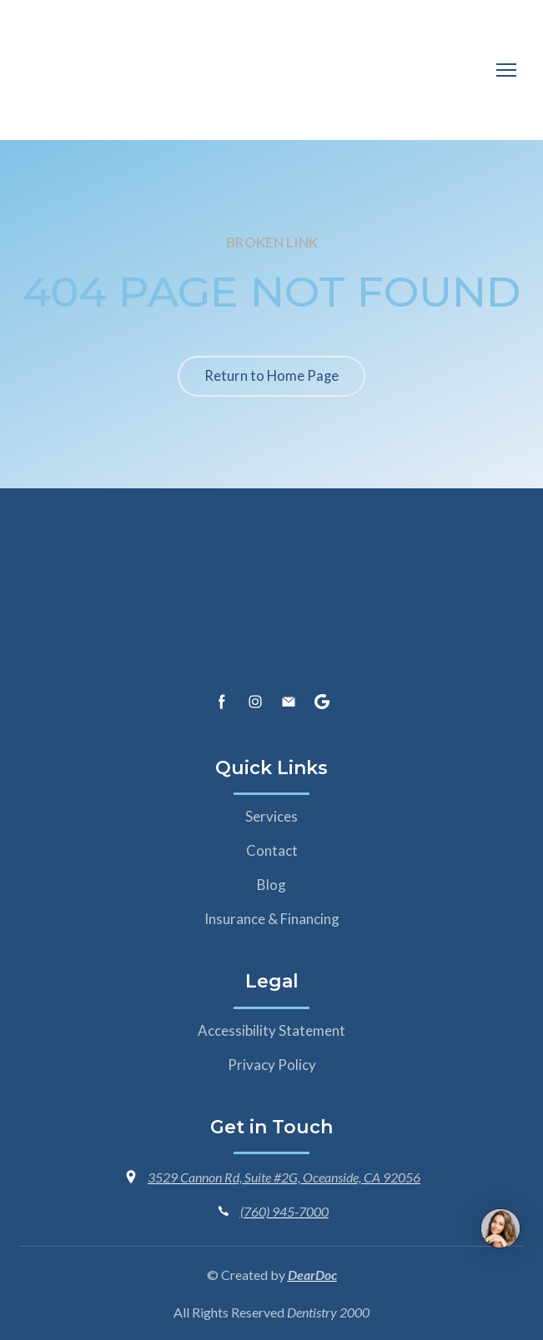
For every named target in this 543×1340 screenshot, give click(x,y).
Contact (272, 850)
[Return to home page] (99, 62)
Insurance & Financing (271, 919)
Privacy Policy (272, 1064)
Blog (271, 884)
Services (271, 816)
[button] (271, 376)
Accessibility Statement (271, 1030)
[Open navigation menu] (506, 70)
